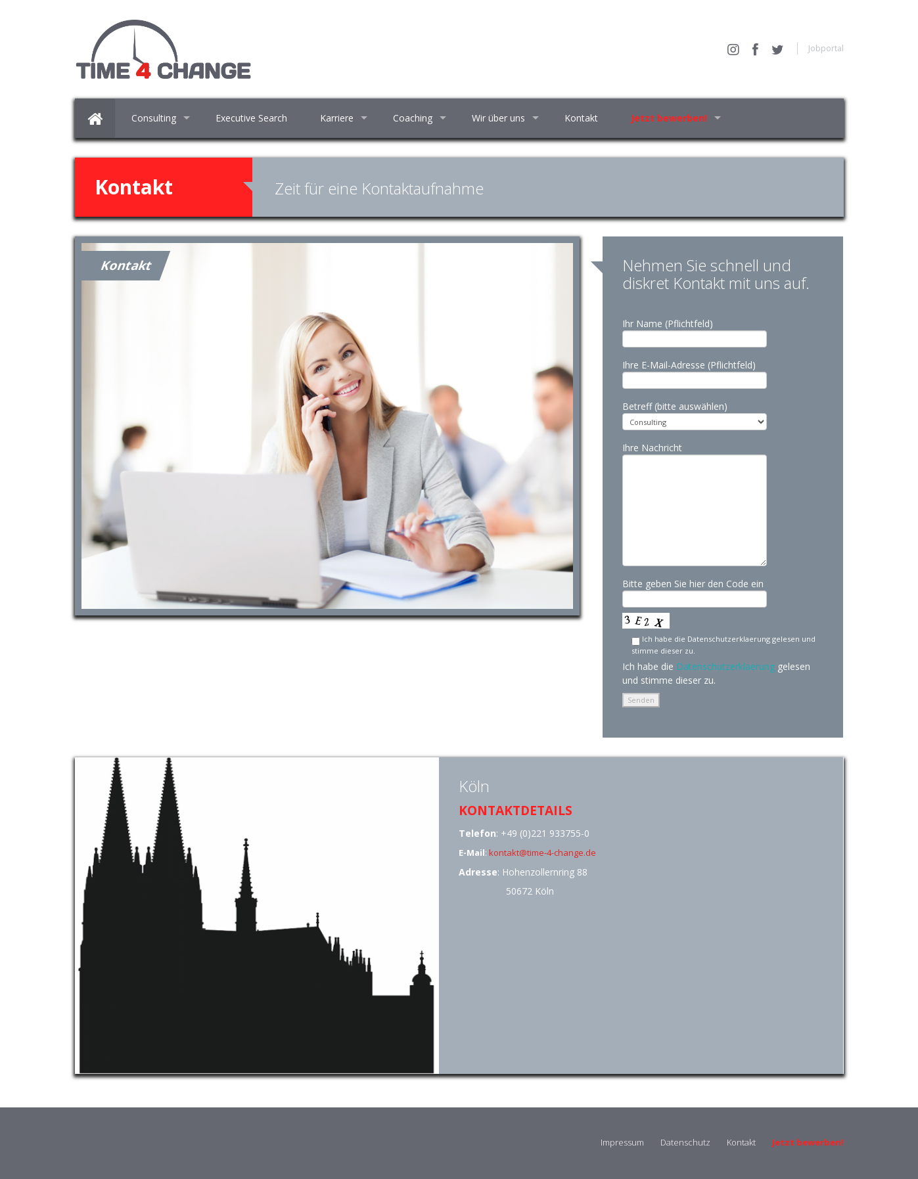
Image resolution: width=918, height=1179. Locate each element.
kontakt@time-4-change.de (542, 852)
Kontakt (581, 118)
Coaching (412, 118)
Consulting (153, 118)
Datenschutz (685, 1142)
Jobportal (826, 48)
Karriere (337, 118)
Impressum (622, 1142)
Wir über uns (498, 118)
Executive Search (251, 118)
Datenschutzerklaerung (725, 666)
